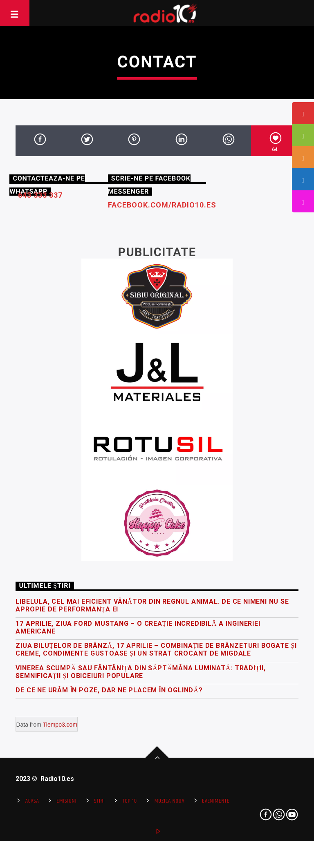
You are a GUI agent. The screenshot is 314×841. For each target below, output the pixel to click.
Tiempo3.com (60, 724)
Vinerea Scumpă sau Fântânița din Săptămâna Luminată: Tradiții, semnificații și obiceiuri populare (140, 672)
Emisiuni (66, 800)
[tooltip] (303, 113)
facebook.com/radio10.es (162, 205)
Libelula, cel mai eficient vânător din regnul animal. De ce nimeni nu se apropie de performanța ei (152, 605)
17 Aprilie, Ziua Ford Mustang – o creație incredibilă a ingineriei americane (138, 627)
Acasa (32, 800)
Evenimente (215, 800)
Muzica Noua (169, 800)
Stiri (99, 800)
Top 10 (130, 800)
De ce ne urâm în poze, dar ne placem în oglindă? (109, 690)
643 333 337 (40, 195)
